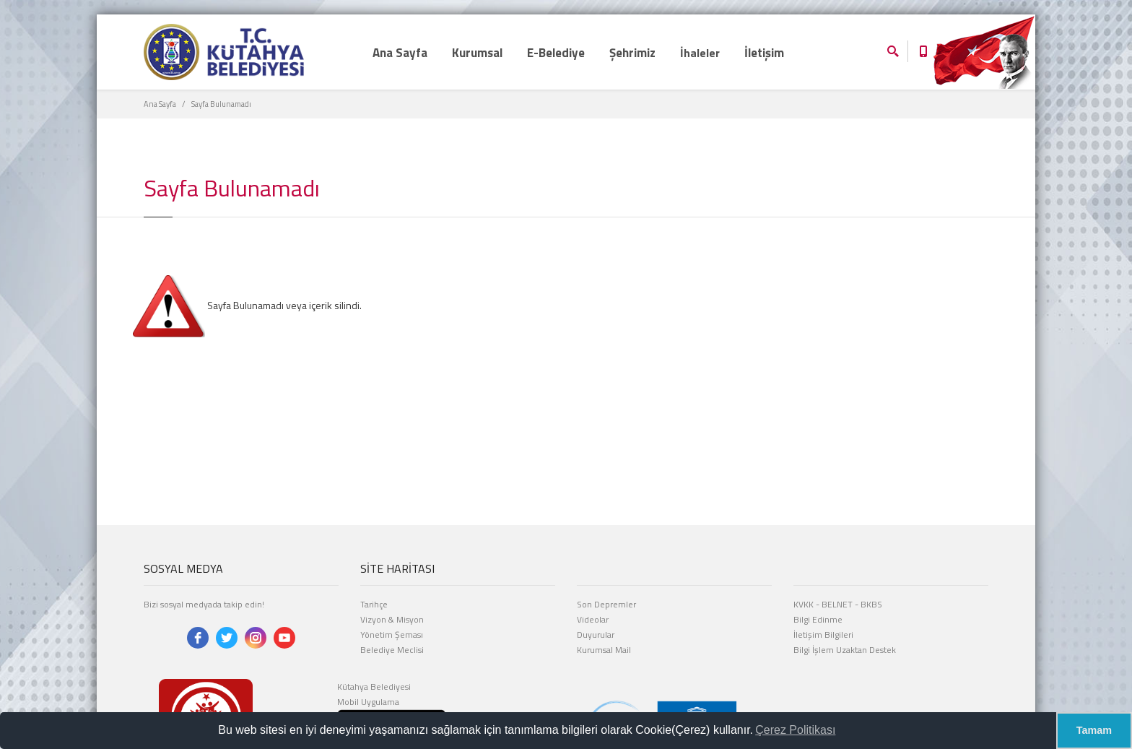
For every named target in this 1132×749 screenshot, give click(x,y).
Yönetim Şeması (391, 634)
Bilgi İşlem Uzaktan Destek (844, 650)
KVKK (803, 604)
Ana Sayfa (160, 104)
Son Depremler (606, 604)
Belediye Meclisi (392, 650)
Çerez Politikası (795, 730)
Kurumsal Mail (604, 650)
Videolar (593, 619)
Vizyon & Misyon (392, 619)
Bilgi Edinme (818, 619)
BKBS (871, 604)
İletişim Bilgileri (823, 634)
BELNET (837, 604)
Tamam (1094, 730)
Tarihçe (374, 604)
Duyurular (595, 634)
